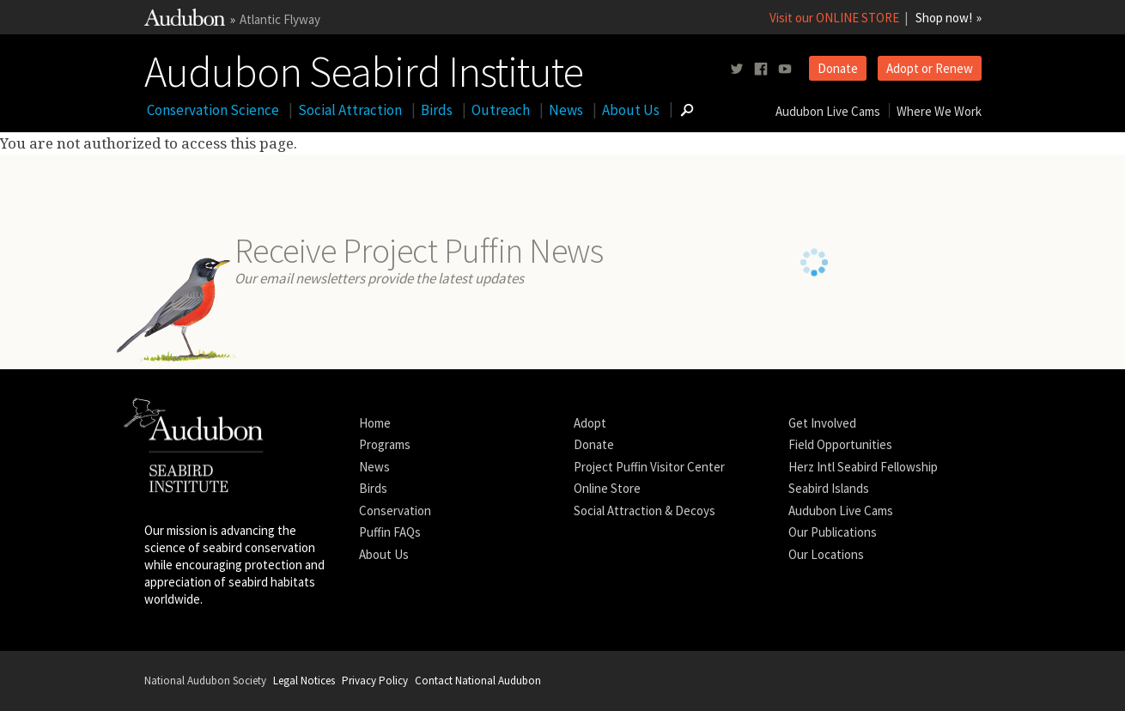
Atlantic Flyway (280, 19)
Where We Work (939, 111)
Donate (838, 68)
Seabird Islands (828, 488)
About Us (631, 109)
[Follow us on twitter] (736, 69)
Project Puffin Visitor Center (649, 467)
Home (375, 423)
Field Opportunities (840, 444)
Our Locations (826, 554)
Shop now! (943, 17)
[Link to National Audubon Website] (184, 21)
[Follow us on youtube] (785, 69)
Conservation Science (213, 109)
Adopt (590, 423)
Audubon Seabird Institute (363, 68)
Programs (384, 444)
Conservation (395, 510)
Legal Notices (304, 680)
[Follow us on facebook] (760, 69)
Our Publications (832, 532)
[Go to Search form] (687, 110)
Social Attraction (350, 109)
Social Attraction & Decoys (644, 510)
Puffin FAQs (390, 532)
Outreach (500, 109)
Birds (437, 109)
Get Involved (822, 423)
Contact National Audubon (478, 680)
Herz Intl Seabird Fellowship (863, 467)
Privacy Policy (375, 680)
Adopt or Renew (929, 68)
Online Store (607, 488)
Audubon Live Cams (827, 111)
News (566, 109)
